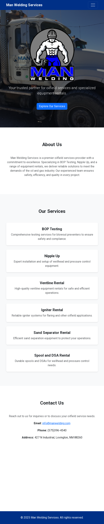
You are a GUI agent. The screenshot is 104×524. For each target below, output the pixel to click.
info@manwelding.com (56, 423)
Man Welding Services (24, 5)
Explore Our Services (52, 106)
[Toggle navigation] (93, 5)
